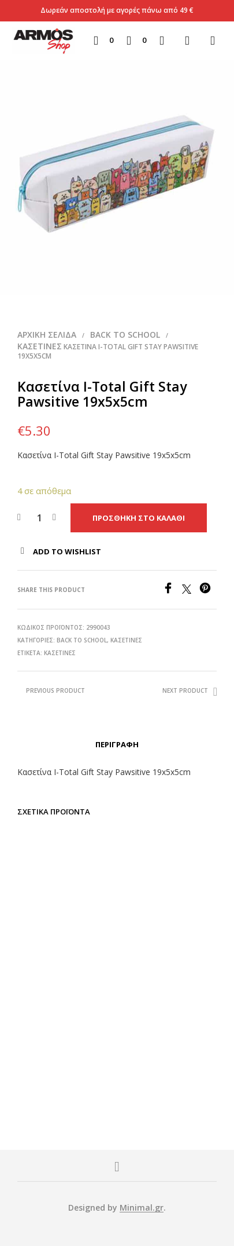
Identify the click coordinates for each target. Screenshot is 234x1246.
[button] (103, 40)
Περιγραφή (117, 744)
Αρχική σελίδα (46, 334)
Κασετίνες (39, 346)
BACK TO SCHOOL (125, 334)
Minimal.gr (142, 1207)
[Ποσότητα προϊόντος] (40, 517)
